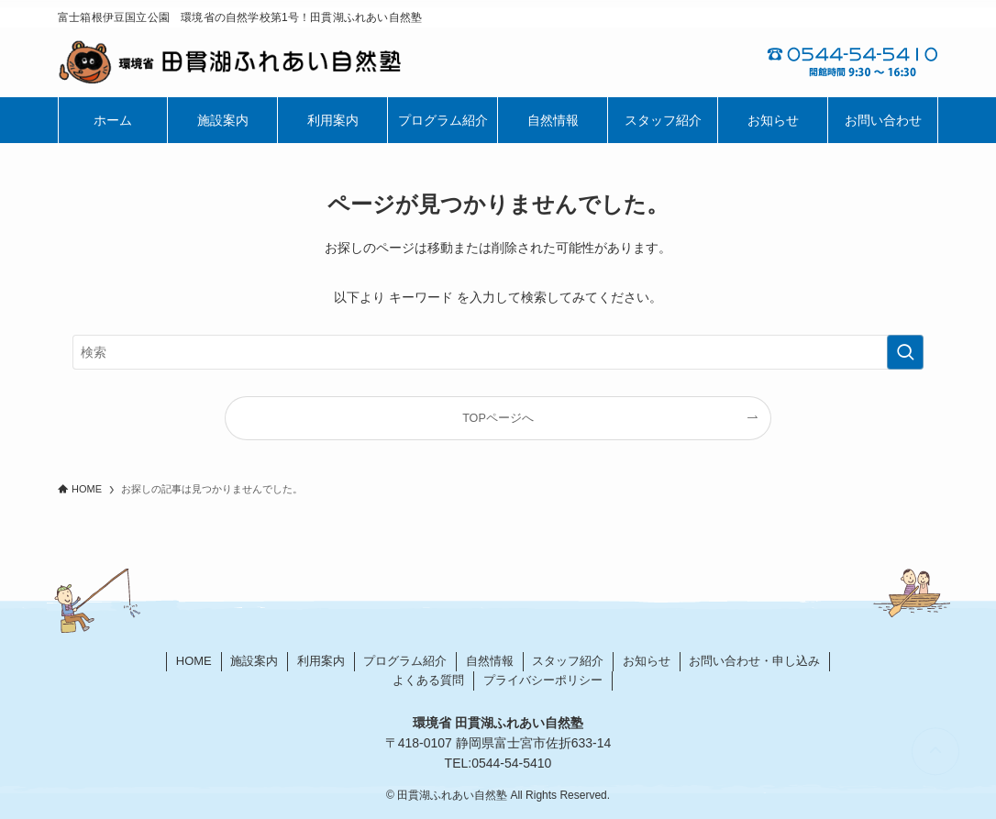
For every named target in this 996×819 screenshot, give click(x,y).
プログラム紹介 (405, 661)
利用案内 (321, 661)
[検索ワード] (498, 352)
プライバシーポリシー (543, 680)
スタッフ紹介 (567, 661)
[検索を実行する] (905, 352)
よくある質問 (428, 680)
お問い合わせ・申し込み (754, 661)
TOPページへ (498, 418)
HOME (194, 661)
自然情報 (490, 661)
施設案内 (254, 661)
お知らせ (646, 661)
